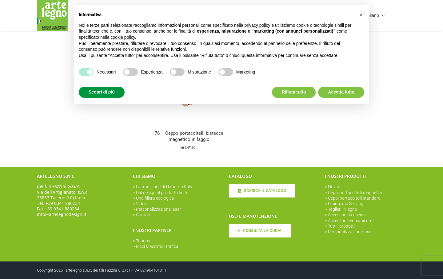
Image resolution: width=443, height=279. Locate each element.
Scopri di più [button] (102, 92)
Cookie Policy (205, 270)
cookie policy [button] (123, 37)
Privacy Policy (179, 270)
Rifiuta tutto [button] (294, 92)
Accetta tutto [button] (341, 92)
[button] (361, 15)
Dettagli (191, 147)
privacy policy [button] (257, 25)
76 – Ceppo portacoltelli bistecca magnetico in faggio (189, 136)
